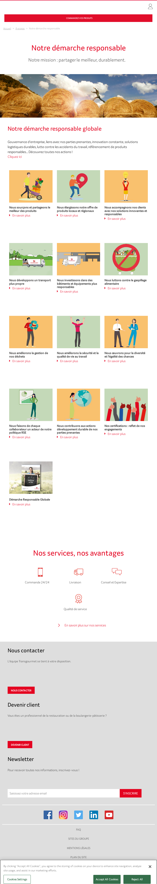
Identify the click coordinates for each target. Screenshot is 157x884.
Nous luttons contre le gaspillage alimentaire (125, 281)
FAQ (78, 829)
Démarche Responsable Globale (29, 499)
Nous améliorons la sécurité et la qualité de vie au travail (78, 354)
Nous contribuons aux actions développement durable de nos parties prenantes (77, 429)
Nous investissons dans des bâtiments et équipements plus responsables (77, 283)
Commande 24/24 (37, 582)
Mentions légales (78, 848)
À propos (20, 28)
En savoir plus (21, 215)
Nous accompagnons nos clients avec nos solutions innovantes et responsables (125, 211)
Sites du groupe (78, 838)
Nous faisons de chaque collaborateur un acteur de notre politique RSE (30, 429)
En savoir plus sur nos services (85, 625)
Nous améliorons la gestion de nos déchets (28, 354)
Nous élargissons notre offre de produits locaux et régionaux (77, 209)
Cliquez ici (15, 157)
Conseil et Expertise (113, 582)
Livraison (75, 582)
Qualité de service (75, 609)
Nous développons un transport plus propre (30, 281)
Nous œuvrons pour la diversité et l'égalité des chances (124, 354)
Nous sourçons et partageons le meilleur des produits (29, 209)
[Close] (150, 870)
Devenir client (20, 744)
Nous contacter (21, 690)
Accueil (7, 28)
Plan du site (78, 857)
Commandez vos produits (79, 18)
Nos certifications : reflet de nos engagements (124, 427)
